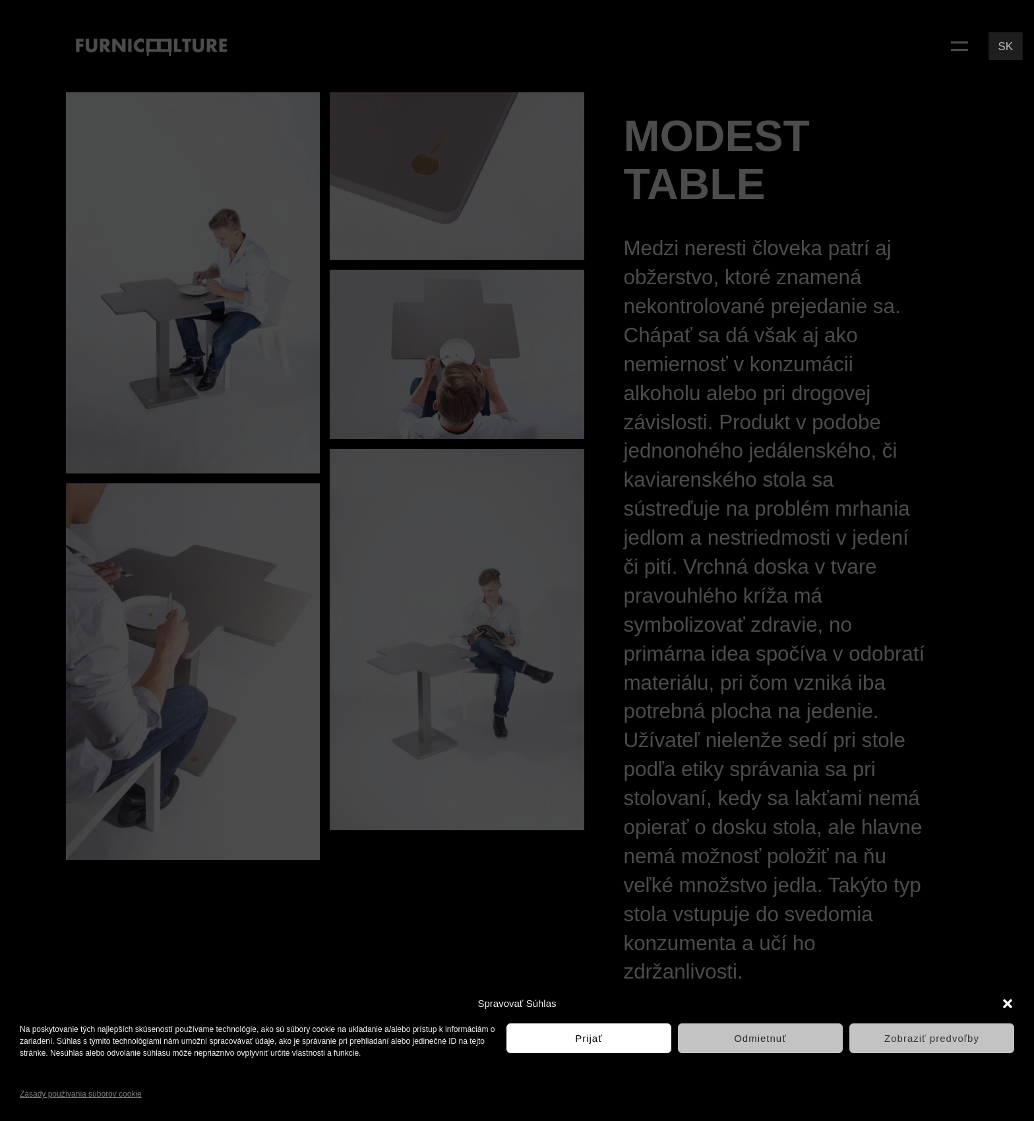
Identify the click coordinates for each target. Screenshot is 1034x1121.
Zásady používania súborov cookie (81, 1094)
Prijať (589, 1038)
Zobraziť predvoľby (931, 1038)
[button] (1007, 1003)
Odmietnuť (760, 1038)
